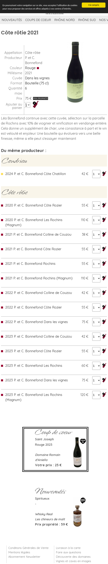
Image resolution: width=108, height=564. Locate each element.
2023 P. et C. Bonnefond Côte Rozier (33, 351)
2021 (28, 73)
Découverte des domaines (73, 556)
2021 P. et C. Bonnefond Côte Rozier (33, 249)
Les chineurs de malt (50, 519)
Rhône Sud (87, 20)
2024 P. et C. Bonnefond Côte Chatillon (35, 174)
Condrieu (14, 160)
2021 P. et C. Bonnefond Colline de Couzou (38, 234)
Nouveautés (12, 20)
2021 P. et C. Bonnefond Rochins (30, 263)
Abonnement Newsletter (24, 556)
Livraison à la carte (68, 548)
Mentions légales (19, 552)
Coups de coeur (38, 20)
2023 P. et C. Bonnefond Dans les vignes (36, 380)
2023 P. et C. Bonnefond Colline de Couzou (38, 336)
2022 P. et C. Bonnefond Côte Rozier (33, 307)
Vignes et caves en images (73, 561)
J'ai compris (93, 4)
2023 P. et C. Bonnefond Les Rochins (33, 365)
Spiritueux (42, 498)
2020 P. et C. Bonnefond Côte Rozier (33, 205)
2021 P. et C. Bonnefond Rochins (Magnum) (39, 278)
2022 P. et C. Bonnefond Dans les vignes (36, 322)
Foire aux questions (68, 552)
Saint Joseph (44, 439)
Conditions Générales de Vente (28, 548)
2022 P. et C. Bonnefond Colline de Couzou (38, 293)
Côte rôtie (32, 52)
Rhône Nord (64, 20)
